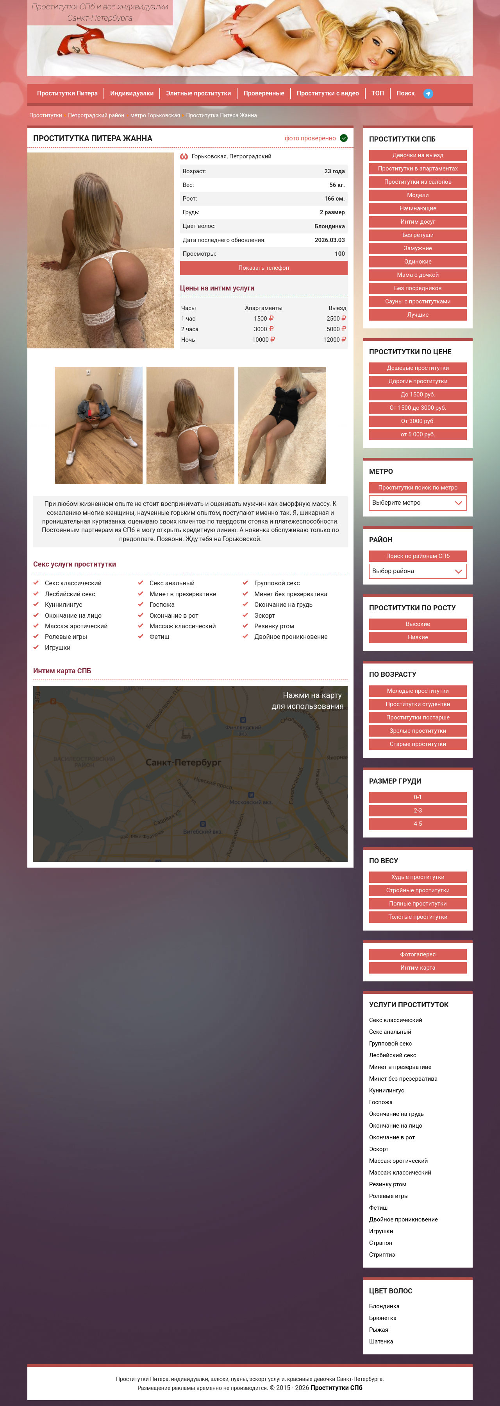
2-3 (418, 810)
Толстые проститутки (417, 916)
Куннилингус (63, 604)
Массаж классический (183, 626)
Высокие (418, 624)
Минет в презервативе (183, 594)
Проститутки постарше (418, 717)
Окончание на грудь (283, 604)
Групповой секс (277, 583)
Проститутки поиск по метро (417, 487)
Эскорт (264, 615)
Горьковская (209, 156)
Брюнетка (382, 1318)
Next (341, 426)
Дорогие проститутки (417, 381)
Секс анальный (172, 583)
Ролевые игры (66, 636)
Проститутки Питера (67, 93)
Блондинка (384, 1306)
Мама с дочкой (418, 274)
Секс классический (73, 583)
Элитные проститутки (198, 93)
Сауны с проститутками (418, 301)
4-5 (418, 823)
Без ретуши (418, 235)
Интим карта (417, 967)
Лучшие (418, 314)
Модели (418, 195)
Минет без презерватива (290, 594)
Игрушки (57, 647)
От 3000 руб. (418, 421)
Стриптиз (382, 1254)
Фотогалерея (418, 954)
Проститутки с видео (328, 93)
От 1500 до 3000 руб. (417, 407)
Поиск (405, 93)
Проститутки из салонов (418, 181)
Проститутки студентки (418, 704)
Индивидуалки (132, 93)
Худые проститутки (418, 877)
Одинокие (418, 261)
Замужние (418, 248)
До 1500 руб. (418, 394)
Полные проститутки (418, 903)
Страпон (380, 1242)
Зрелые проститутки (417, 730)
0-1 (418, 797)
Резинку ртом (274, 626)
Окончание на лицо (73, 615)
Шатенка (381, 1341)
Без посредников (418, 288)
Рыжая (378, 1329)
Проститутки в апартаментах (418, 168)
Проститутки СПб (336, 1388)
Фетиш (160, 636)
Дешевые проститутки (418, 367)
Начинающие (418, 208)
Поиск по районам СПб (418, 556)
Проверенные (263, 93)
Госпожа (162, 604)
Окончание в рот (174, 615)
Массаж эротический (76, 626)
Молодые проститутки (418, 690)
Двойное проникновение (291, 636)
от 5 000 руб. (418, 434)
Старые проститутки (418, 744)
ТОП (377, 93)
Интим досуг (418, 221)
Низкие (418, 637)
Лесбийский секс (70, 594)
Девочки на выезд (418, 155)
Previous (40, 426)
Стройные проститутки (418, 890)
